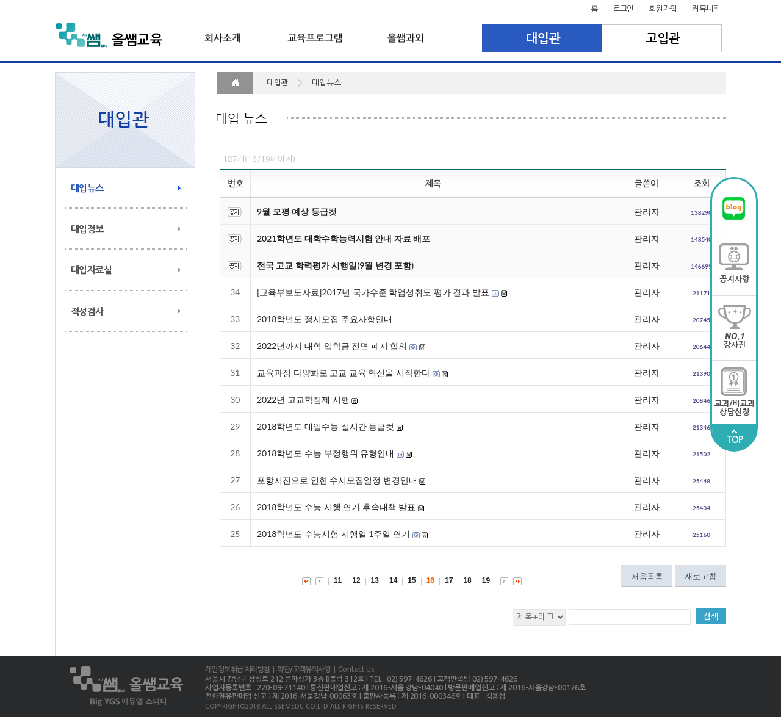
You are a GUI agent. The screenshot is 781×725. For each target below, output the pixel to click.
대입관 (542, 38)
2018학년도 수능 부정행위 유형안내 (325, 453)
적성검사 (87, 311)
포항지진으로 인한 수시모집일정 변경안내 (337, 480)
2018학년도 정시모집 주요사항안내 (324, 319)
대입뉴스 (87, 188)
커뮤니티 (706, 9)
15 (412, 580)
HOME (235, 83)
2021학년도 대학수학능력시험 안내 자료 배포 (343, 238)
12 (356, 580)
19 (486, 580)
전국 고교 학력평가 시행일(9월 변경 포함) (335, 265)
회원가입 (663, 9)
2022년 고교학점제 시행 (303, 399)
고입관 (662, 38)
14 (393, 580)
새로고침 (700, 576)
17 (449, 580)
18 (467, 580)
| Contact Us (352, 669)
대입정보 (87, 229)
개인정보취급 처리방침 (237, 669)
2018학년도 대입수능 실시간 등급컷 (325, 426)
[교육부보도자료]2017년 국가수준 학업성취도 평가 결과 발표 (373, 292)
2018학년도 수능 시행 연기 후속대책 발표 (336, 507)
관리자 (647, 211)
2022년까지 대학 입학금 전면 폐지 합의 (332, 346)
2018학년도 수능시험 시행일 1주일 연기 (333, 533)
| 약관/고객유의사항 (300, 669)
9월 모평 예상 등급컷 (297, 211)
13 (375, 580)
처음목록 (647, 576)
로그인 (623, 9)
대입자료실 (91, 270)
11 (338, 580)
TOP (734, 437)
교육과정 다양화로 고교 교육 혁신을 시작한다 (343, 372)
